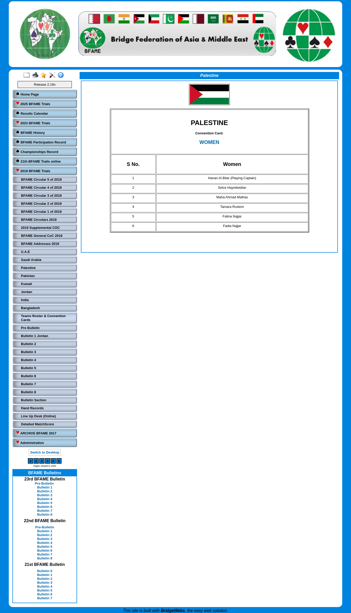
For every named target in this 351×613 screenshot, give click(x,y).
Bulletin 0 (44, 571)
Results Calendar (32, 113)
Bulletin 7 (28, 384)
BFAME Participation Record (41, 142)
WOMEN (209, 142)
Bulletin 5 (28, 368)
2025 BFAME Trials (33, 103)
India (25, 300)
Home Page (27, 94)
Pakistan (28, 276)
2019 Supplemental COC (40, 228)
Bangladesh (30, 308)
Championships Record (37, 151)
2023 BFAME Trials (33, 123)
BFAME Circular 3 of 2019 (41, 196)
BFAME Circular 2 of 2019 (41, 204)
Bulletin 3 (28, 352)
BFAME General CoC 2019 (41, 236)
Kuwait (26, 284)
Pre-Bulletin (44, 483)
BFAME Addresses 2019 (40, 244)
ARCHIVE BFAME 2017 (36, 433)
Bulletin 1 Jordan (34, 336)
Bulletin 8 (28, 392)
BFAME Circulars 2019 (39, 220)
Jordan (26, 292)
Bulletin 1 (44, 487)
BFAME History (30, 132)
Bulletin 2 (28, 344)
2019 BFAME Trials (33, 171)
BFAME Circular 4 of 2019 (41, 187)
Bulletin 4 (28, 360)
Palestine (28, 268)
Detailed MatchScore (37, 424)
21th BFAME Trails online (38, 161)
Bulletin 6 (28, 376)
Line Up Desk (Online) (38, 416)
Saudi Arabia (31, 260)
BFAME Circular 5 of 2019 (41, 179)
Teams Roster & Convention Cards (43, 318)
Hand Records (32, 408)
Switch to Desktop (44, 452)
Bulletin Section (33, 400)
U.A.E (25, 252)
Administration (30, 442)
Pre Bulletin (30, 328)
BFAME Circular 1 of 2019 (41, 212)
